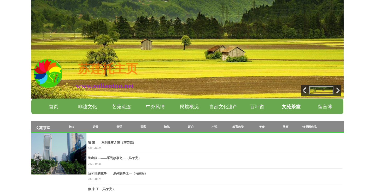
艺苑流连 (121, 106)
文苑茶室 (291, 106)
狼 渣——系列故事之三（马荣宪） (112, 142)
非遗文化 (87, 106)
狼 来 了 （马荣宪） (101, 189)
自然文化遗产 (223, 106)
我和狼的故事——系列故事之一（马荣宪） (118, 173)
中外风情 (155, 106)
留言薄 (325, 106)
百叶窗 (257, 106)
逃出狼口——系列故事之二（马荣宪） (114, 158)
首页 (53, 106)
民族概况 (189, 106)
